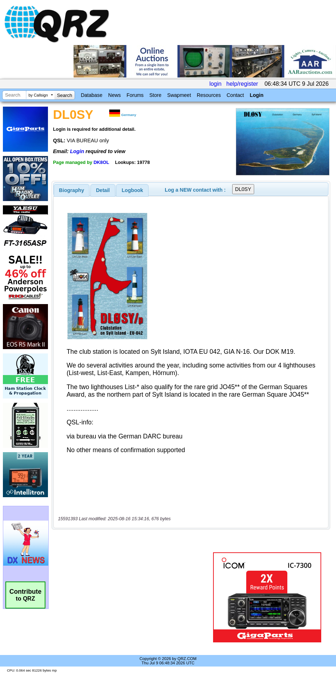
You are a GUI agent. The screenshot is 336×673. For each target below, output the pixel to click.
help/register (242, 84)
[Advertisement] (133, 597)
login (215, 84)
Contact (235, 95)
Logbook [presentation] (132, 190)
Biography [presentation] (71, 190)
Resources (209, 95)
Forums (135, 95)
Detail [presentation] (103, 190)
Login (257, 95)
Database (91, 95)
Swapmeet (179, 95)
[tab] (72, 190)
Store (155, 95)
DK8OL (101, 162)
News (114, 95)
